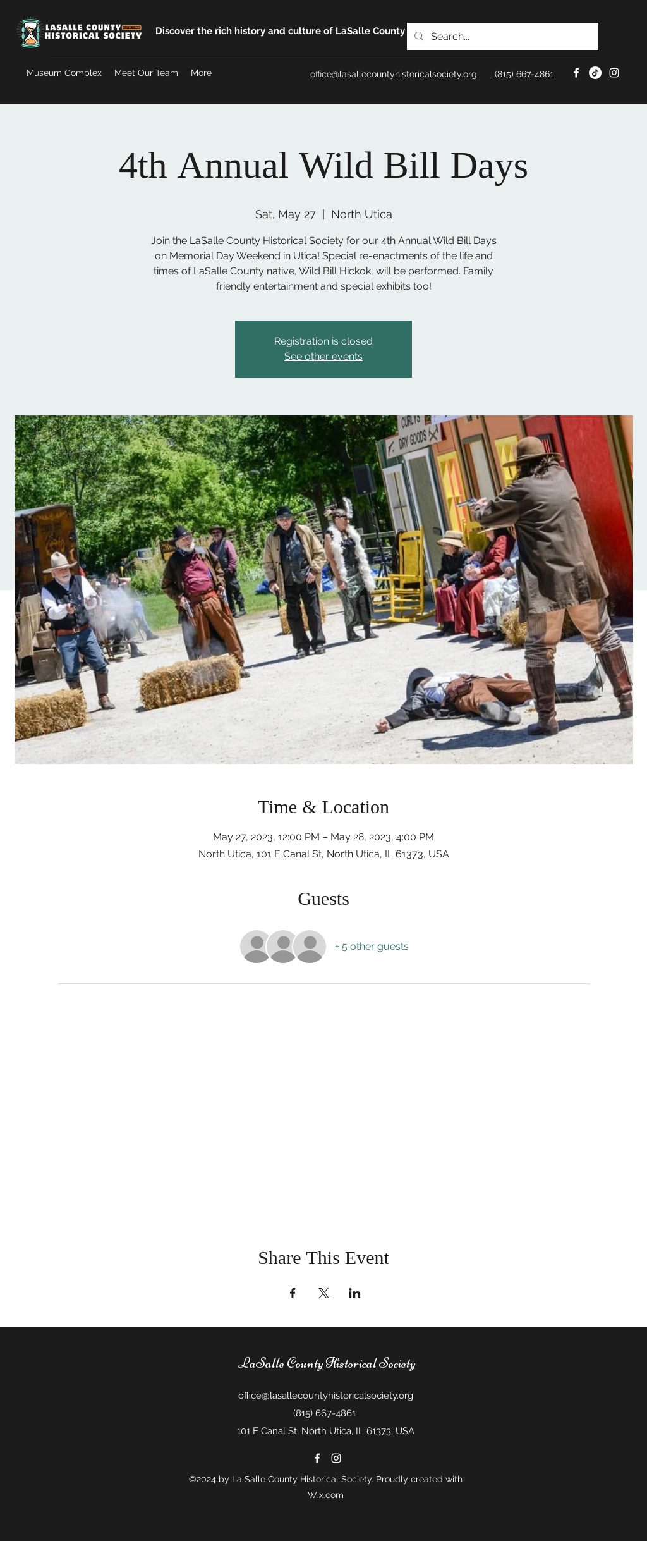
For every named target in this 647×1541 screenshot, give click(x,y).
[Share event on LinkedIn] (355, 1293)
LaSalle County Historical (307, 1363)
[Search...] (501, 37)
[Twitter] (595, 72)
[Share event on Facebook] (293, 1293)
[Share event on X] (324, 1293)
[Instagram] (614, 72)
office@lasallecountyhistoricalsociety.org (325, 1395)
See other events (323, 356)
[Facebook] (576, 72)
